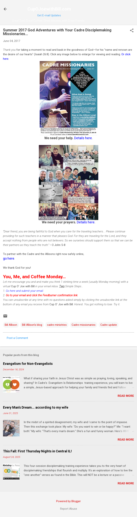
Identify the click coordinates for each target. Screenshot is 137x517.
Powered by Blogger (68, 501)
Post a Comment (17, 338)
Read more (126, 396)
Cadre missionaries (83, 325)
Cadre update (108, 325)
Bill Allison (11, 325)
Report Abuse (68, 508)
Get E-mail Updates (49, 15)
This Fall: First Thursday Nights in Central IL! (37, 451)
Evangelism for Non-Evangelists (28, 364)
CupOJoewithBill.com (49, 9)
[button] (131, 30)
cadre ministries (57, 325)
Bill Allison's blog (32, 325)
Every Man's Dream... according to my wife (35, 407)
